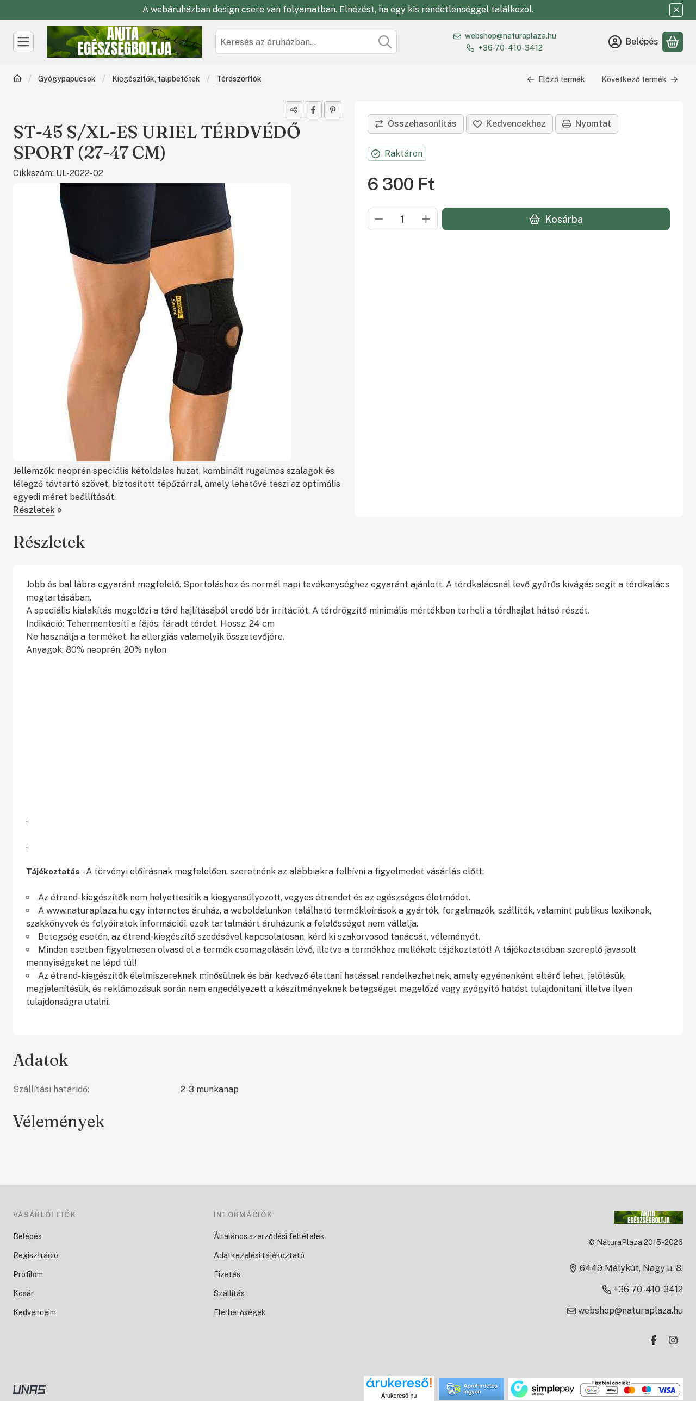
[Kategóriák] (23, 42)
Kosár (23, 1293)
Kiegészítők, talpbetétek (156, 78)
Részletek (37, 510)
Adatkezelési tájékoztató (259, 1255)
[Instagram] (673, 1340)
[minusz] (379, 219)
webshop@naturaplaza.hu (510, 36)
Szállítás (229, 1293)
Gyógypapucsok (67, 78)
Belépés (27, 1236)
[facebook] (313, 109)
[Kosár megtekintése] (672, 42)
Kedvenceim (34, 1312)
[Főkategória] (17, 79)
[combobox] (306, 42)
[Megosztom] (293, 109)
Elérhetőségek (240, 1312)
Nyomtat (586, 123)
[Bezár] (676, 10)
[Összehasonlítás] (416, 124)
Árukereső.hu (399, 1395)
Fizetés (227, 1274)
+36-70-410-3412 (510, 47)
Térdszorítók (239, 78)
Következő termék (639, 79)
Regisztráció (35, 1255)
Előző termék (556, 79)
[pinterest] (332, 109)
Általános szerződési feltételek (269, 1236)
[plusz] (426, 219)
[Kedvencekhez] (509, 124)
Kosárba (556, 219)
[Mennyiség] (403, 219)
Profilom (28, 1274)
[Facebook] (653, 1340)
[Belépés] (633, 42)
